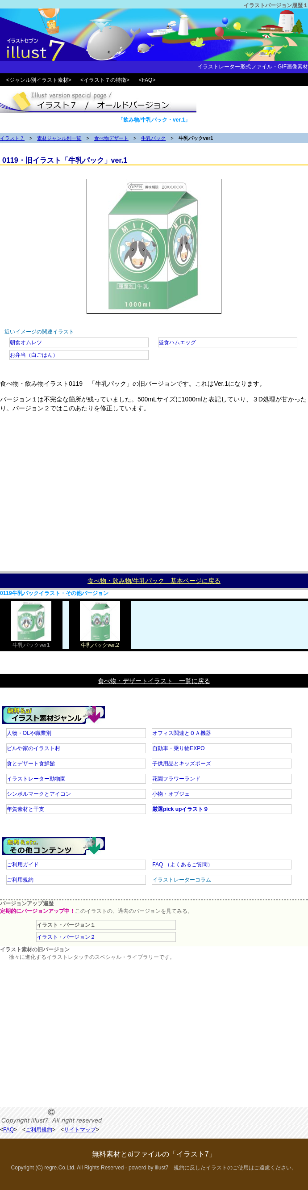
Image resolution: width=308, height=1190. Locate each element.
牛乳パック (153, 138)
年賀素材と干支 (25, 809)
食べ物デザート (111, 138)
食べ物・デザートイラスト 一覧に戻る (154, 680)
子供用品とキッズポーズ (181, 763)
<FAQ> (146, 80)
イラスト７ (12, 138)
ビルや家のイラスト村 (33, 748)
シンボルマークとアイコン (39, 794)
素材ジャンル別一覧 (59, 138)
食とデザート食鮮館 (31, 763)
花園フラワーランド (176, 779)
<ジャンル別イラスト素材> (38, 80)
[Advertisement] (154, 495)
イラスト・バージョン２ (66, 937)
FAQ (182, 864)
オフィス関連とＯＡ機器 (181, 733)
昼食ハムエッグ (177, 342)
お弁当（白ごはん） (34, 355)
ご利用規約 (20, 880)
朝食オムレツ (26, 342)
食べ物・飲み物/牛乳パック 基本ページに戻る (154, 580)
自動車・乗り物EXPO (178, 748)
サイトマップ (80, 1130)
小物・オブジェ (171, 794)
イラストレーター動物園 (36, 779)
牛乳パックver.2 (100, 642)
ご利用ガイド (23, 864)
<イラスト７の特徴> (104, 80)
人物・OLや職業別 (29, 733)
